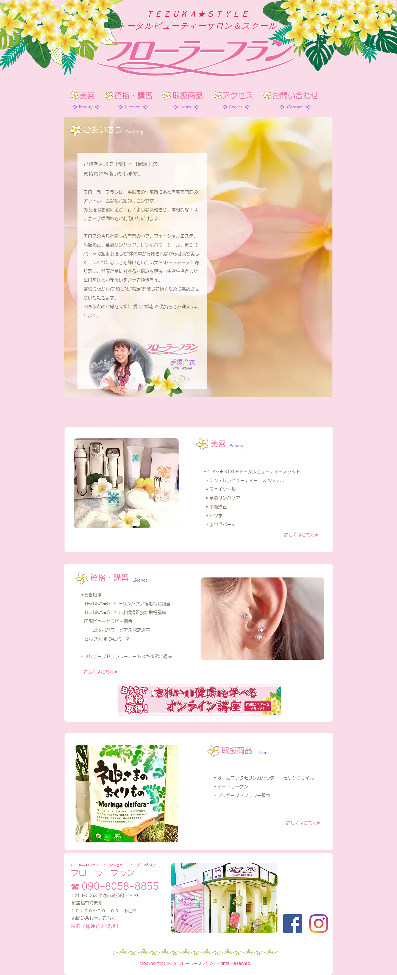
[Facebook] (292, 923)
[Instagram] (318, 923)
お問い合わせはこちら (94, 918)
